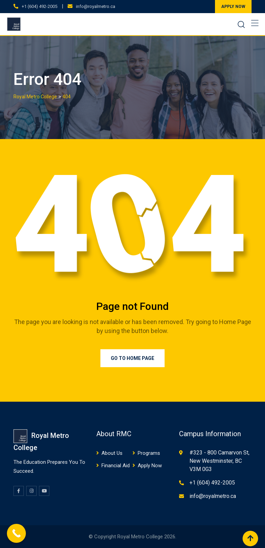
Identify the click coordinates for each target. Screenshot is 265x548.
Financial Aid (115, 465)
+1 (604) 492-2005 (39, 6)
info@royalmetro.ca (95, 6)
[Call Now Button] (16, 533)
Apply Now (150, 465)
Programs (149, 453)
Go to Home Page (132, 358)
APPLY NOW (233, 6)
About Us (111, 453)
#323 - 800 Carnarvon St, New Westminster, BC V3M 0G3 (219, 460)
